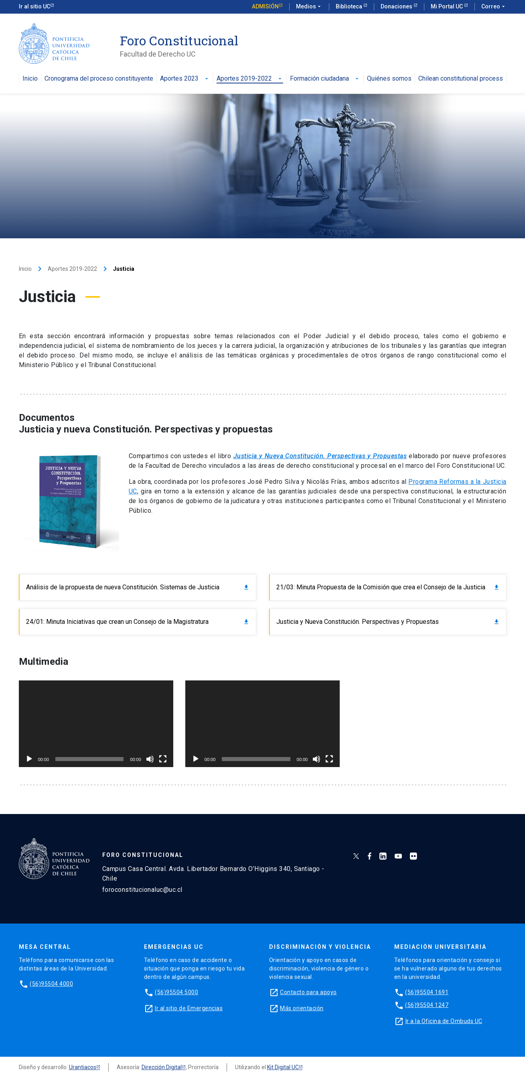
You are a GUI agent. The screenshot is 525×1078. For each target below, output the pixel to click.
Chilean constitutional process (460, 78)
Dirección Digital (162, 1067)
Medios (309, 6)
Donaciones (397, 6)
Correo (494, 6)
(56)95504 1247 (426, 1005)
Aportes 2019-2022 (250, 78)
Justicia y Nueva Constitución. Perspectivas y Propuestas (388, 621)
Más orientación (302, 1008)
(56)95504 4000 (51, 984)
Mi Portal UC (447, 6)
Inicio (30, 78)
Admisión (265, 6)
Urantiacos (82, 1067)
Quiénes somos (389, 78)
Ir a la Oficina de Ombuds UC (443, 1021)
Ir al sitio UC (34, 6)
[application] (96, 723)
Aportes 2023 (185, 78)
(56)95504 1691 (426, 992)
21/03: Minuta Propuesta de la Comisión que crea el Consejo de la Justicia (388, 587)
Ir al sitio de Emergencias (189, 1008)
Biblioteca (349, 6)
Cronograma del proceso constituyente (99, 78)
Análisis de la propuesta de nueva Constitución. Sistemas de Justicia (137, 587)
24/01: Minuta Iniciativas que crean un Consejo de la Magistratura (137, 621)
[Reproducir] (29, 759)
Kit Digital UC (283, 1067)
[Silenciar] (150, 759)
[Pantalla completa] (163, 759)
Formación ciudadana (325, 78)
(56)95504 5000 (176, 992)
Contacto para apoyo (308, 992)
